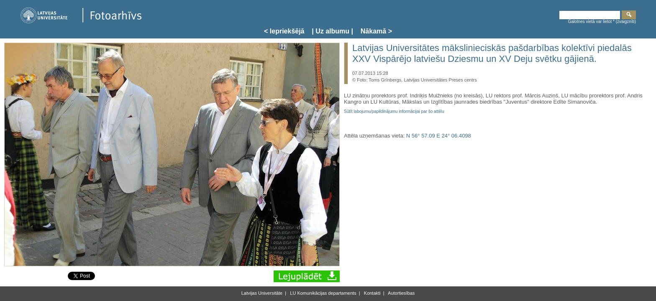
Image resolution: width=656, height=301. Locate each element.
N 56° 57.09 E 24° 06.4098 (438, 136)
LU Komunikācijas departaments (322, 293)
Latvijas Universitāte (261, 293)
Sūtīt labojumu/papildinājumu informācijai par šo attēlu (394, 111)
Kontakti (372, 293)
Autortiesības (401, 293)
